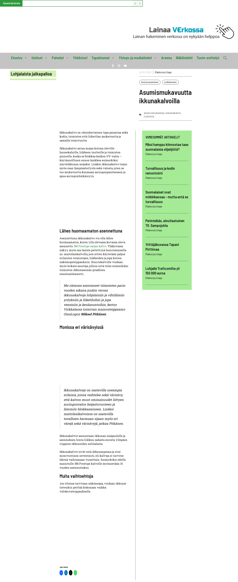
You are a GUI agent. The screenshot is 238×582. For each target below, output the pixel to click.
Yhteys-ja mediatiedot (139, 58)
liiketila (149, 116)
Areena (166, 58)
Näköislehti (184, 58)
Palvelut (61, 58)
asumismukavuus (154, 113)
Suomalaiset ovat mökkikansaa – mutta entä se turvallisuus (166, 197)
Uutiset (41, 58)
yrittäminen (170, 82)
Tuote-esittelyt (208, 58)
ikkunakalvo (173, 113)
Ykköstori (80, 58)
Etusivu (20, 58)
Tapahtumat (104, 58)
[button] (225, 58)
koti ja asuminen (149, 82)
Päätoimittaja (163, 72)
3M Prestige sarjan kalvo (90, 246)
